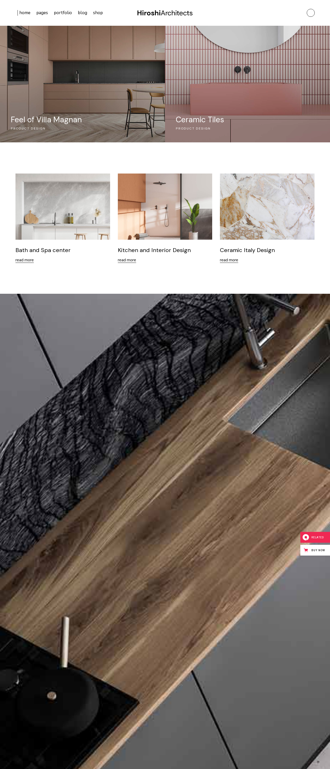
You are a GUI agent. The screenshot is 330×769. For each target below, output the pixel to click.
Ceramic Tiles (200, 120)
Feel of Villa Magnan (46, 120)
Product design (28, 128)
